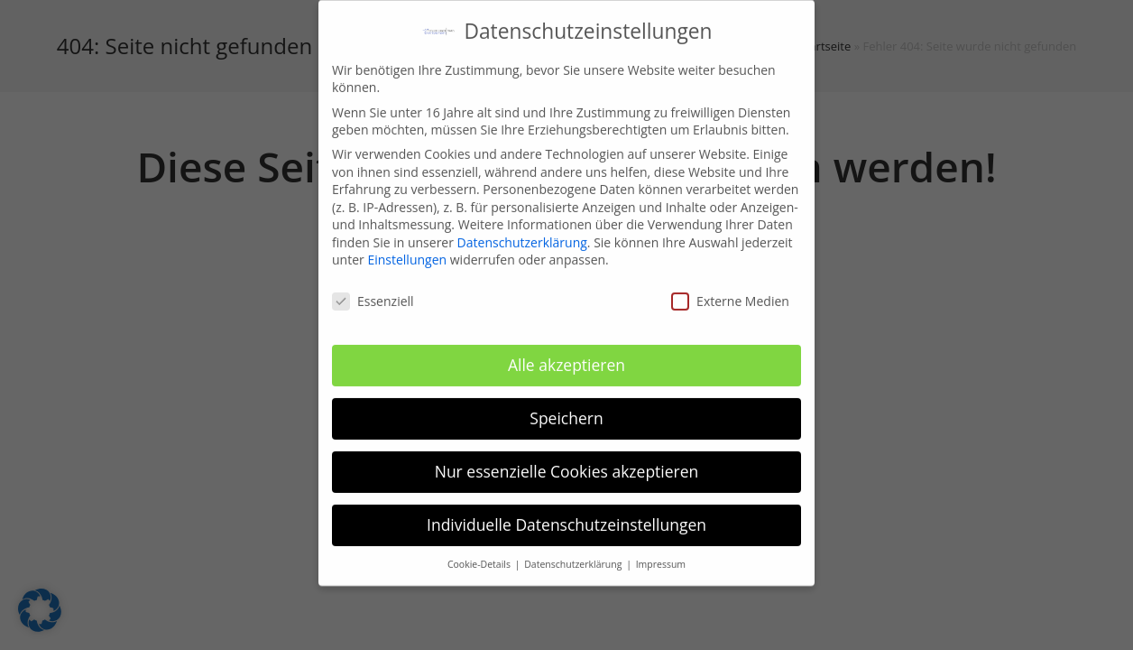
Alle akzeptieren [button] (566, 355)
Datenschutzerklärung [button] (574, 554)
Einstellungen (407, 250)
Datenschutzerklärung (522, 232)
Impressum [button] (661, 554)
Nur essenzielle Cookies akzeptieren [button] (567, 461)
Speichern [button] (566, 408)
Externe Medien (730, 292)
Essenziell (373, 292)
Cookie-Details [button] (480, 554)
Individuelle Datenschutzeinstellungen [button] (566, 514)
